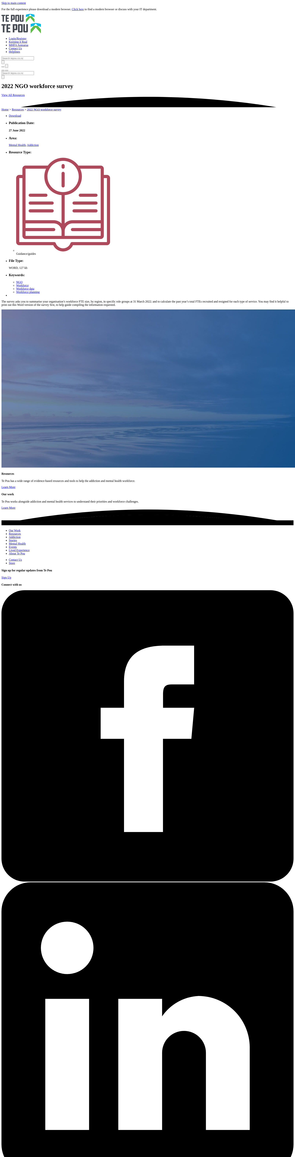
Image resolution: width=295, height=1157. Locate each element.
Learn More (8, 487)
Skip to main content (13, 3)
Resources (18, 109)
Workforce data (25, 288)
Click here (78, 9)
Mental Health (17, 145)
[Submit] (2, 62)
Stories (13, 540)
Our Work (15, 530)
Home (5, 109)
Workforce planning (28, 292)
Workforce (22, 285)
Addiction (33, 145)
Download (15, 115)
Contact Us (15, 559)
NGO (19, 282)
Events (13, 546)
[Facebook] (147, 880)
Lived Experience (19, 550)
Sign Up (6, 577)
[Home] (147, 24)
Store (12, 563)
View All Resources (13, 95)
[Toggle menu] (2, 70)
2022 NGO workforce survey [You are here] (44, 109)
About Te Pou (17, 553)
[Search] (17, 58)
